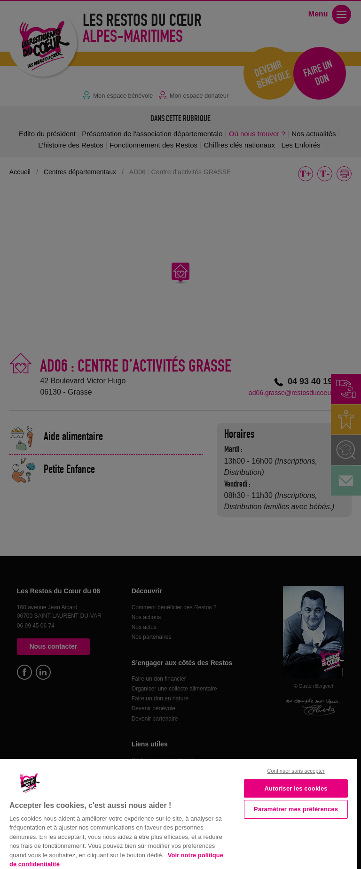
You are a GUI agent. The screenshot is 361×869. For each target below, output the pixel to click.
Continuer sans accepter (296, 771)
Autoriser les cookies (295, 788)
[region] (178, 813)
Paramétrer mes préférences (296, 809)
